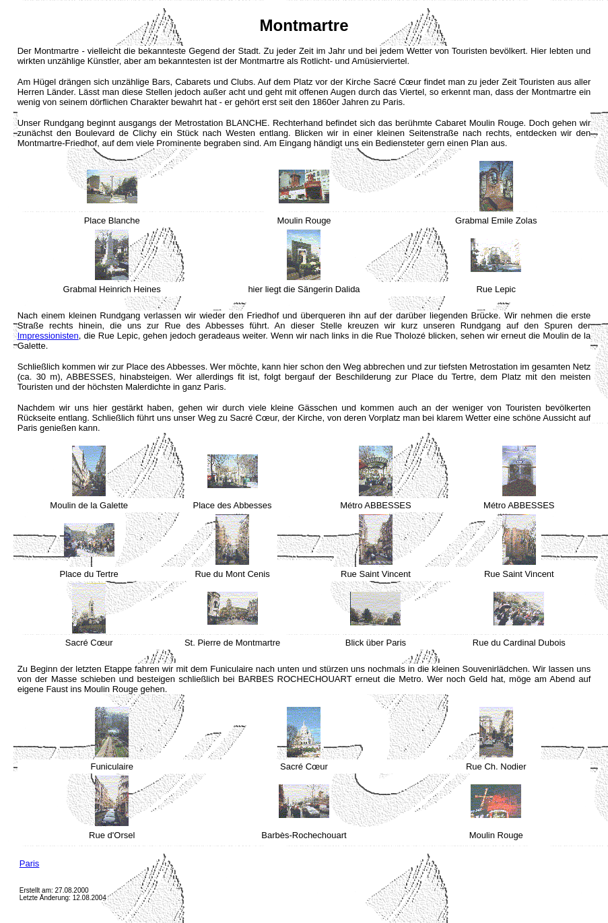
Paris (30, 863)
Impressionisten (48, 336)
